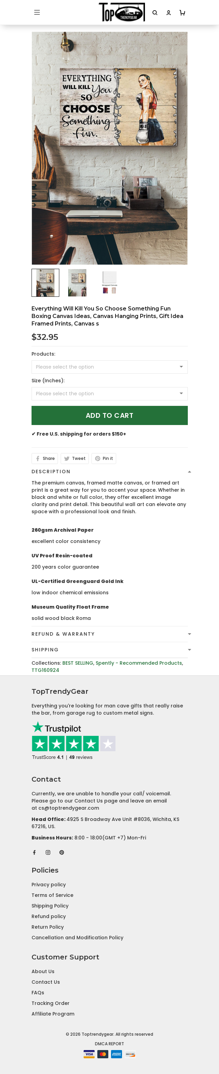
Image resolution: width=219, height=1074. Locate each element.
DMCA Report (109, 1044)
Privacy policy (49, 884)
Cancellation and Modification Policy (77, 937)
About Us (43, 971)
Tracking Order (51, 1003)
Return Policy (48, 927)
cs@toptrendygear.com (68, 808)
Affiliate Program (53, 1013)
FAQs (38, 992)
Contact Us (46, 982)
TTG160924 (45, 670)
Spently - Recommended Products (139, 663)
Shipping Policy (50, 905)
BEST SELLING (77, 663)
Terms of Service (52, 895)
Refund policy (49, 916)
